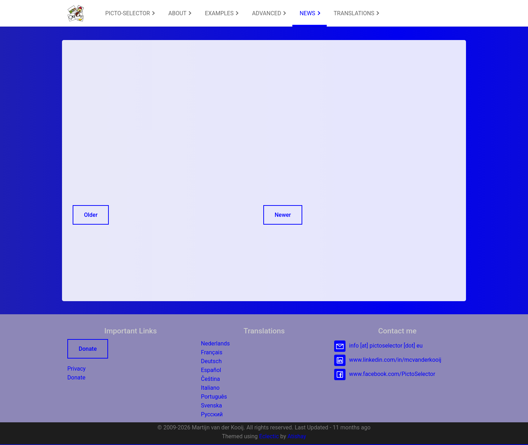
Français (212, 352)
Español (211, 370)
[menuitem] (129, 13)
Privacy (76, 368)
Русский (212, 414)
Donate (88, 348)
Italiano (210, 387)
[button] (75, 13)
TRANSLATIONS (356, 13)
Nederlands (215, 343)
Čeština (210, 379)
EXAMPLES (221, 13)
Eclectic (269, 436)
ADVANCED (269, 13)
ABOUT (179, 13)
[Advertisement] (189, 100)
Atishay (296, 436)
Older (90, 215)
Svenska (211, 405)
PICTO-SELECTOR (130, 13)
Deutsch (211, 361)
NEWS (309, 13)
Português (214, 396)
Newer (283, 215)
